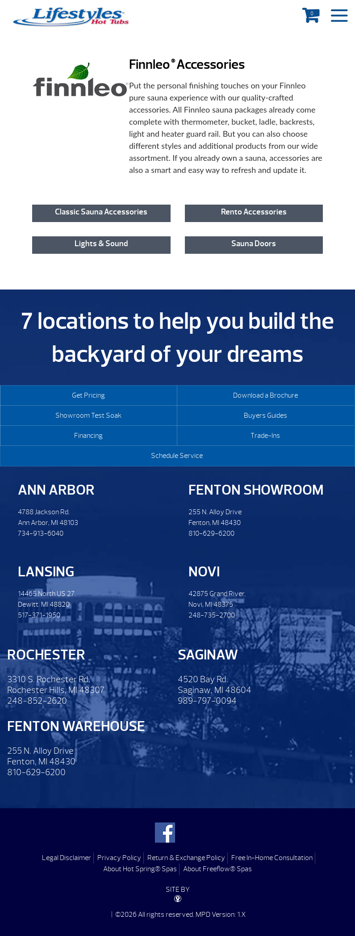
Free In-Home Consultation (272, 857)
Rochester (46, 655)
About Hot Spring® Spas (140, 869)
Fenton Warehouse (76, 726)
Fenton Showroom (256, 490)
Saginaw (208, 655)
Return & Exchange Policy (186, 857)
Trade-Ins (265, 435)
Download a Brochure (265, 395)
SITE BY (178, 893)
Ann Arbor (56, 490)
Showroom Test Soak (88, 415)
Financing (88, 435)
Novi (204, 571)
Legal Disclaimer (66, 857)
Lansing (46, 571)
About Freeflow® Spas (217, 869)
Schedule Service (177, 455)
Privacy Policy (119, 857)
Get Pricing (88, 395)
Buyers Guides (265, 415)
